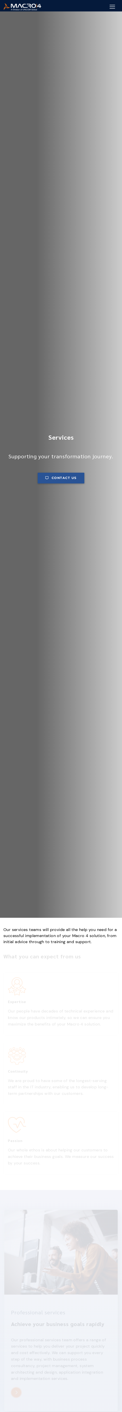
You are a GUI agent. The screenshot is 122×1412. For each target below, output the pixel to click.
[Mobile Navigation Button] (112, 6)
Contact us (60, 478)
